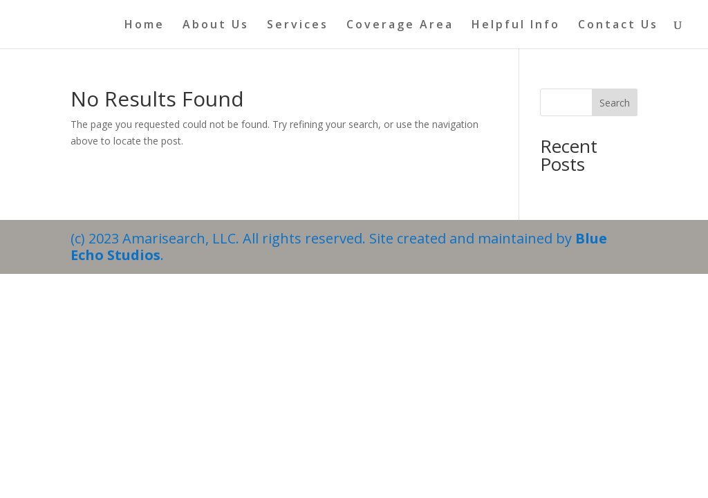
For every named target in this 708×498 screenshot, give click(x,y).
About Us (216, 25)
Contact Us (618, 25)
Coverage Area (400, 25)
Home (144, 25)
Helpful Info (516, 25)
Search (614, 102)
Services (297, 25)
